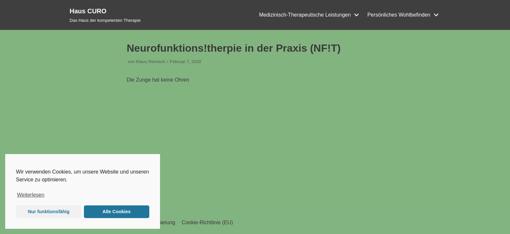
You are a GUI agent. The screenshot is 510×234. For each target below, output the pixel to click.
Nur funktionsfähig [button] (49, 211)
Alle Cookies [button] (116, 211)
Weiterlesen (30, 195)
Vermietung (162, 222)
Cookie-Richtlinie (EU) (207, 222)
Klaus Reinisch (150, 61)
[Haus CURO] (105, 15)
